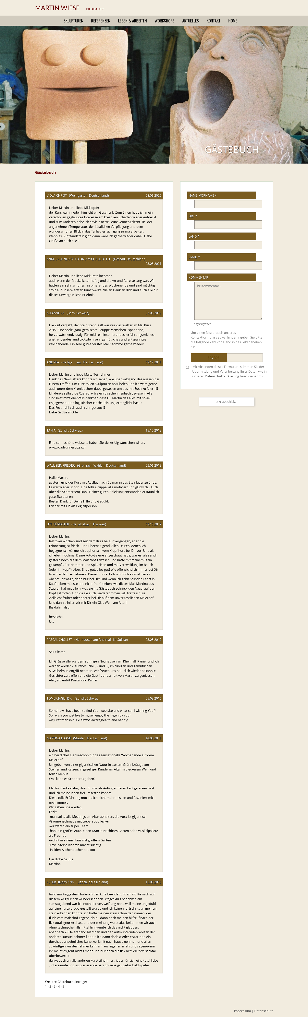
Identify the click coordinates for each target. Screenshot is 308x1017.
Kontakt (213, 21)
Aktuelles (190, 21)
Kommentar (198, 277)
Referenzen (100, 21)
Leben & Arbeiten (132, 21)
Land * (194, 236)
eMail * (194, 257)
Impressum (242, 1011)
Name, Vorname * (203, 195)
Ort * (193, 216)
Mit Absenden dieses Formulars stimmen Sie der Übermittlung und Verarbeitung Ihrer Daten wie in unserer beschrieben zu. (226, 371)
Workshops (164, 21)
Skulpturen (73, 21)
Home (232, 21)
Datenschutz (263, 1011)
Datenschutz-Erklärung (222, 376)
